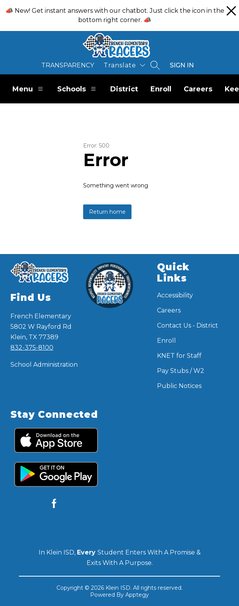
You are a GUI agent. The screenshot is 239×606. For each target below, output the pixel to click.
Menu (28, 88)
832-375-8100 (31, 347)
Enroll (160, 89)
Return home (107, 211)
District (124, 89)
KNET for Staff (179, 355)
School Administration (44, 364)
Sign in (182, 65)
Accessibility (175, 295)
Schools (77, 88)
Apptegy (137, 594)
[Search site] (155, 65)
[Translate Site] (124, 65)
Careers (198, 89)
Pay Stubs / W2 (180, 370)
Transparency (67, 65)
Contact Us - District (187, 325)
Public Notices (179, 386)
